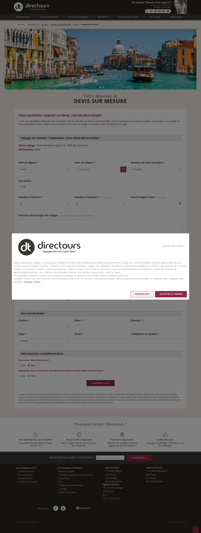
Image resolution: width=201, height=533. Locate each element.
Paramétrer (141, 294)
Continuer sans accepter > (173, 245)
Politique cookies (32, 281)
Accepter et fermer (170, 294)
